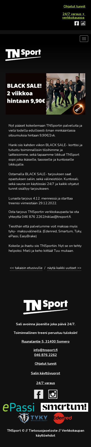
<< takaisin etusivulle (26, 268)
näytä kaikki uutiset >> (64, 268)
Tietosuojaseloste (43, 430)
